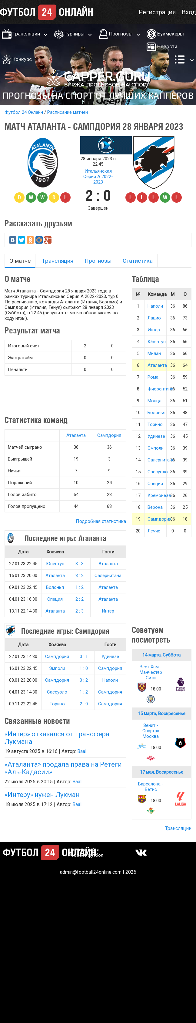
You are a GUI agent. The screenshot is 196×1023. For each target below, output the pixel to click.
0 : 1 (84, 656)
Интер (108, 611)
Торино (57, 704)
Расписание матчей (67, 112)
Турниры (75, 34)
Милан (154, 353)
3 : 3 (79, 563)
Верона (155, 507)
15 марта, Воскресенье (161, 713)
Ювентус (55, 563)
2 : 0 (84, 704)
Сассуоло (57, 692)
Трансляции (26, 34)
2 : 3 (79, 611)
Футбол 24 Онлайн (24, 112)
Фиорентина (160, 389)
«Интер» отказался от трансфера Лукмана (57, 737)
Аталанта (76, 435)
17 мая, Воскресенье (161, 772)
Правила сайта (83, 849)
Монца (154, 400)
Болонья (55, 587)
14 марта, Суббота (161, 655)
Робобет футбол (85, 855)
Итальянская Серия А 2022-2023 (98, 176)
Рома (153, 377)
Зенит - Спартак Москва (150, 731)
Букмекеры (170, 34)
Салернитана (108, 575)
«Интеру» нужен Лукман (42, 794)
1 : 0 (84, 668)
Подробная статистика (101, 521)
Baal (81, 751)
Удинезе (110, 656)
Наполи (110, 680)
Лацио (154, 318)
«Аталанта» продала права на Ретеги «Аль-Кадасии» (63, 768)
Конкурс (22, 59)
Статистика (138, 260)
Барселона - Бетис (151, 786)
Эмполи (57, 668)
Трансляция (57, 260)
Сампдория (109, 435)
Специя (55, 599)
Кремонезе (159, 495)
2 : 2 (79, 599)
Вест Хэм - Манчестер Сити (151, 672)
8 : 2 (79, 575)
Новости (167, 46)
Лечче (154, 531)
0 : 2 (84, 680)
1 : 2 (79, 587)
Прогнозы (121, 34)
